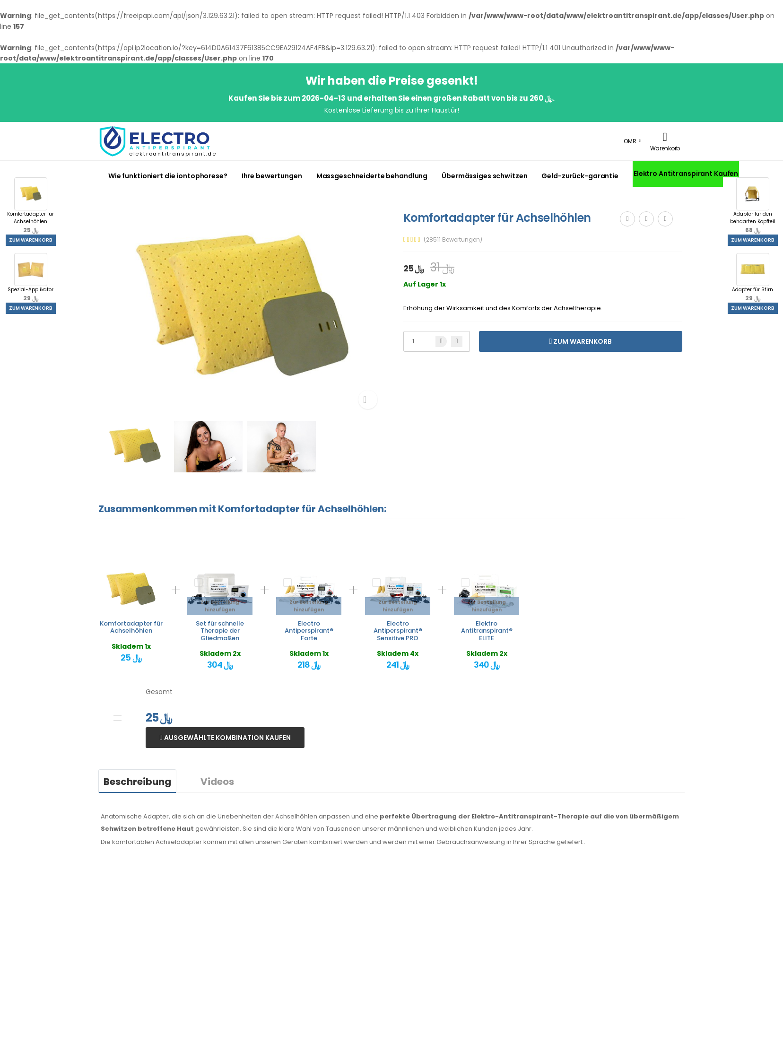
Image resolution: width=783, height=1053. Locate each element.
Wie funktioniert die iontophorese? (167, 176)
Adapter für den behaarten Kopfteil (752, 205)
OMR (630, 141)
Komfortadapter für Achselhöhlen (30, 205)
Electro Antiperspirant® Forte (309, 631)
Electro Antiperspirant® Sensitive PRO (398, 631)
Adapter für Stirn (752, 277)
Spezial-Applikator (30, 277)
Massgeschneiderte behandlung (371, 176)
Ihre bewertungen (272, 176)
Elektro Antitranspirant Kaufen (686, 173)
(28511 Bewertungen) (453, 240)
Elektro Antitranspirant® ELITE (487, 631)
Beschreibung (137, 781)
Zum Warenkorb (30, 240)
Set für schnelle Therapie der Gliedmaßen (220, 631)
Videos (217, 781)
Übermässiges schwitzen (484, 176)
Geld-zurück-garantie (579, 176)
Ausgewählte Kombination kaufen (227, 737)
